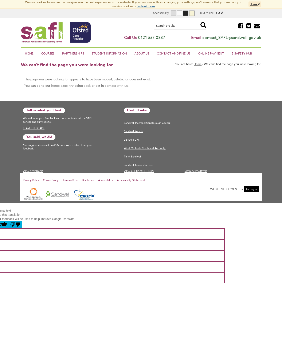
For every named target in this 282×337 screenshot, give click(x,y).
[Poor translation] (15, 224)
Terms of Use (70, 180)
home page (59, 85)
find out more (146, 6)
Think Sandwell (132, 156)
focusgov (251, 189)
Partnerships (73, 53)
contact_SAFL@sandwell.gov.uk (231, 37)
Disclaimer (88, 180)
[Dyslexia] (192, 13)
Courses (48, 53)
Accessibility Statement (131, 180)
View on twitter (196, 171)
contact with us (116, 85)
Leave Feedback (33, 128)
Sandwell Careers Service (138, 165)
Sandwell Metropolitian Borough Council (147, 123)
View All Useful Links (139, 171)
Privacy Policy (31, 180)
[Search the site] (179, 25)
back (87, 85)
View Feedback (33, 171)
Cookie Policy (51, 180)
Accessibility (105, 180)
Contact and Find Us (174, 53)
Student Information (109, 53)
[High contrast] (185, 13)
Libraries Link (131, 139)
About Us (141, 53)
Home (29, 53)
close (255, 4)
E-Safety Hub (242, 53)
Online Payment (211, 53)
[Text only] (179, 13)
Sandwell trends (133, 131)
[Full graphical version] (173, 13)
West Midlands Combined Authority (145, 148)
